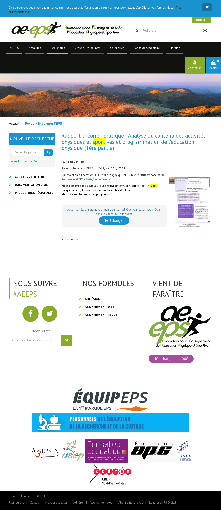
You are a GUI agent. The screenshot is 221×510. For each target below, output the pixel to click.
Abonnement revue (101, 314)
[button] (213, 65)
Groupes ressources (88, 48)
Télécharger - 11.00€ (171, 358)
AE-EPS (14, 48)
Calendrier (117, 48)
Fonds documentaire (147, 48)
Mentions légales (56, 502)
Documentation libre (32, 185)
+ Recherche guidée (24, 161)
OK (207, 7)
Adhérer (201, 20)
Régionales (58, 48)
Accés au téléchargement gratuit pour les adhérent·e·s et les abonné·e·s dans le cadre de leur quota (114, 211)
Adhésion (93, 299)
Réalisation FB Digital (162, 502)
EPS (77, 239)
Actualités (35, 48)
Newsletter (40, 330)
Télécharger (114, 220)
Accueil (14, 123)
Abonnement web (100, 306)
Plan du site (16, 502)
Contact (34, 502)
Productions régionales (34, 193)
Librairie (175, 48)
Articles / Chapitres (30, 177)
